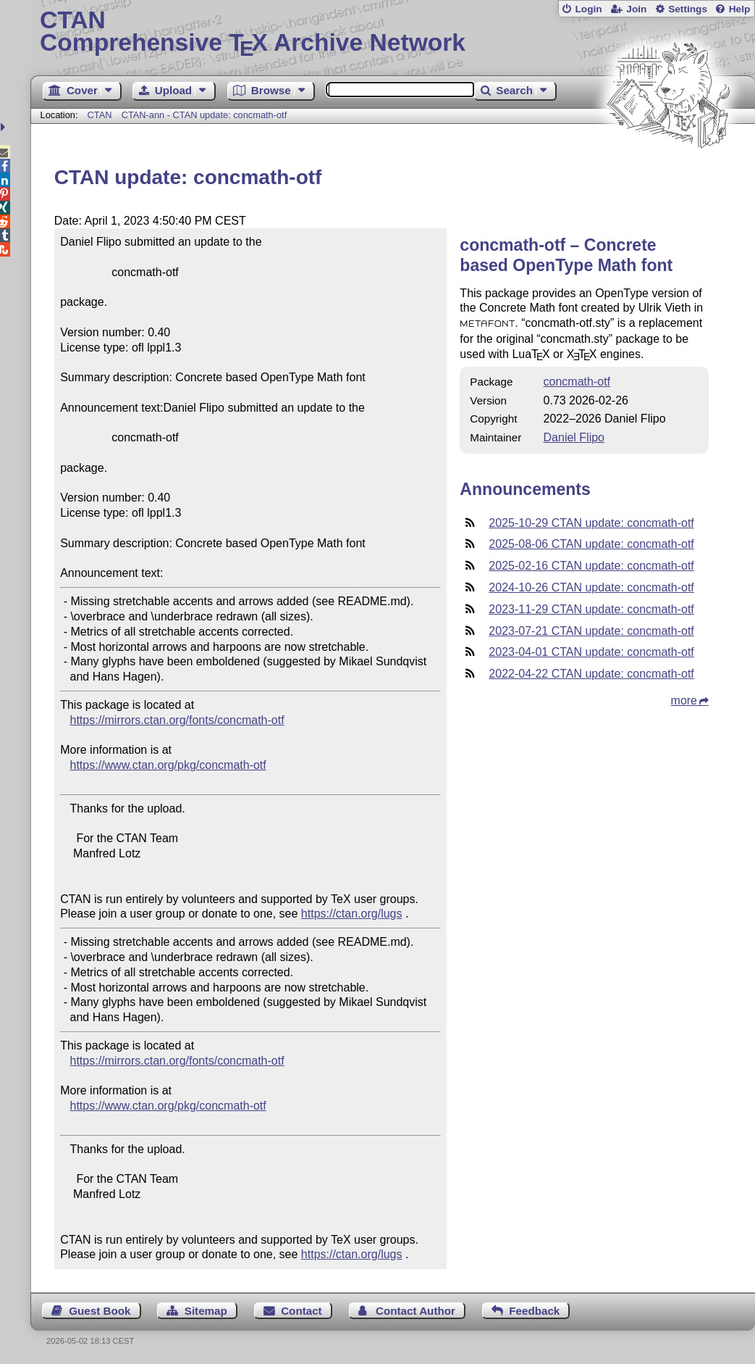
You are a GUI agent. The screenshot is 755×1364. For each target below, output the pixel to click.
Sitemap (206, 1311)
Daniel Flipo (574, 437)
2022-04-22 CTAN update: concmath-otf (591, 674)
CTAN (100, 114)
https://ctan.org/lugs (351, 913)
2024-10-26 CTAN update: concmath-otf (591, 587)
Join (636, 9)
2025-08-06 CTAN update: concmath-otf (591, 544)
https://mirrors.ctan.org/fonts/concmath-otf (177, 720)
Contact (301, 1311)
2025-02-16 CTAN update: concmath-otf (591, 566)
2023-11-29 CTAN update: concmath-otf (591, 609)
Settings (687, 9)
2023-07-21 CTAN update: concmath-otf (591, 631)
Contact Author (415, 1311)
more (684, 700)
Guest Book (99, 1311)
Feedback (534, 1311)
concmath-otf (577, 381)
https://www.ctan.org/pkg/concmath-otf (168, 765)
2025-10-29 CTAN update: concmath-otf (591, 523)
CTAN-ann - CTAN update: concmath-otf (204, 114)
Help (740, 9)
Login (588, 9)
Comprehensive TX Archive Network (393, 32)
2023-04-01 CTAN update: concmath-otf (591, 652)
